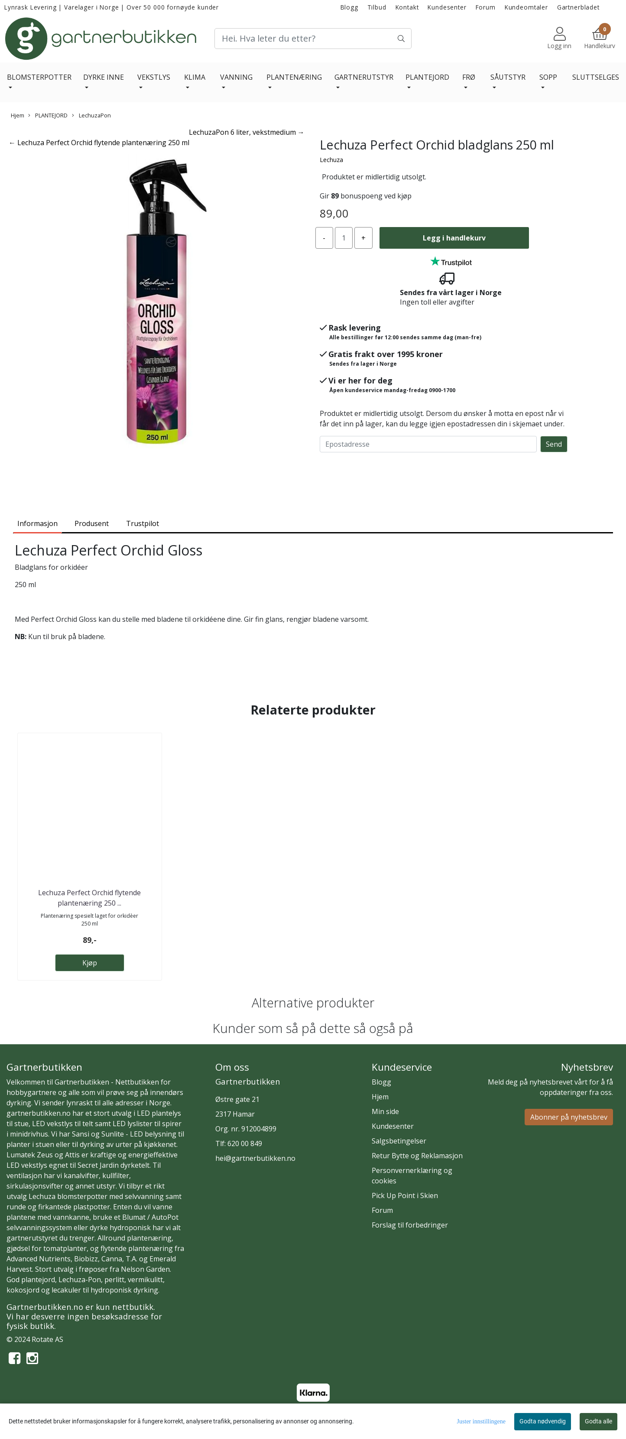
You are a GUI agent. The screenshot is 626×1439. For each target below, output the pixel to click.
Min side (385, 1111)
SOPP (548, 77)
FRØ (468, 77)
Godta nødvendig (542, 1421)
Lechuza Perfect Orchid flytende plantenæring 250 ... (89, 898)
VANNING (236, 77)
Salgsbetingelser (399, 1141)
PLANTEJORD (427, 77)
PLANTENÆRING (294, 77)
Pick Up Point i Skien (405, 1195)
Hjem (17, 115)
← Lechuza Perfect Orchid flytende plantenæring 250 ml (99, 142)
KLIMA (194, 77)
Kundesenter (447, 7)
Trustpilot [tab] (142, 523)
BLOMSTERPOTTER (39, 77)
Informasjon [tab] (37, 523)
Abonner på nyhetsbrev (568, 1117)
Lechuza (331, 160)
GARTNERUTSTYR (363, 77)
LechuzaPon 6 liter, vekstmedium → (247, 132)
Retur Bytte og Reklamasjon (417, 1155)
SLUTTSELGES (595, 77)
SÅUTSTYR (507, 77)
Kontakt (407, 7)
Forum (486, 7)
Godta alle (598, 1421)
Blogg (349, 7)
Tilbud (376, 7)
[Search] (313, 38)
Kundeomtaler (526, 7)
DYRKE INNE (103, 77)
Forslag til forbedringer (410, 1225)
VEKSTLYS (153, 77)
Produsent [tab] (92, 523)
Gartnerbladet (578, 7)
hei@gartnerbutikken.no (255, 1158)
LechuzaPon (91, 115)
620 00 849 (244, 1143)
